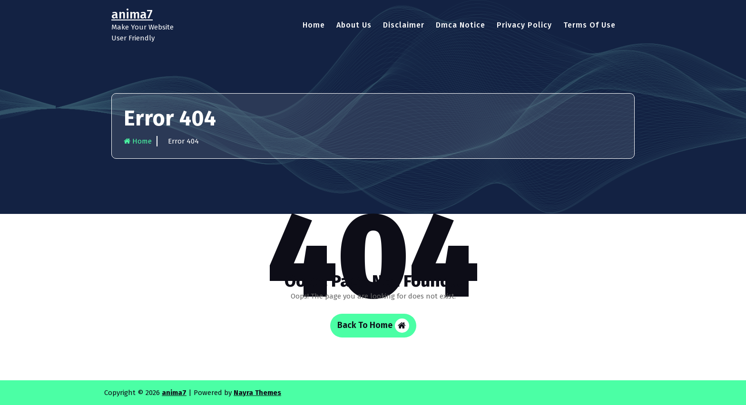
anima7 (174, 392)
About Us (354, 24)
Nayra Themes (257, 392)
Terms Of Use (589, 24)
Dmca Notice (460, 24)
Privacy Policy (524, 24)
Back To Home (373, 325)
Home (314, 24)
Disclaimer (403, 24)
